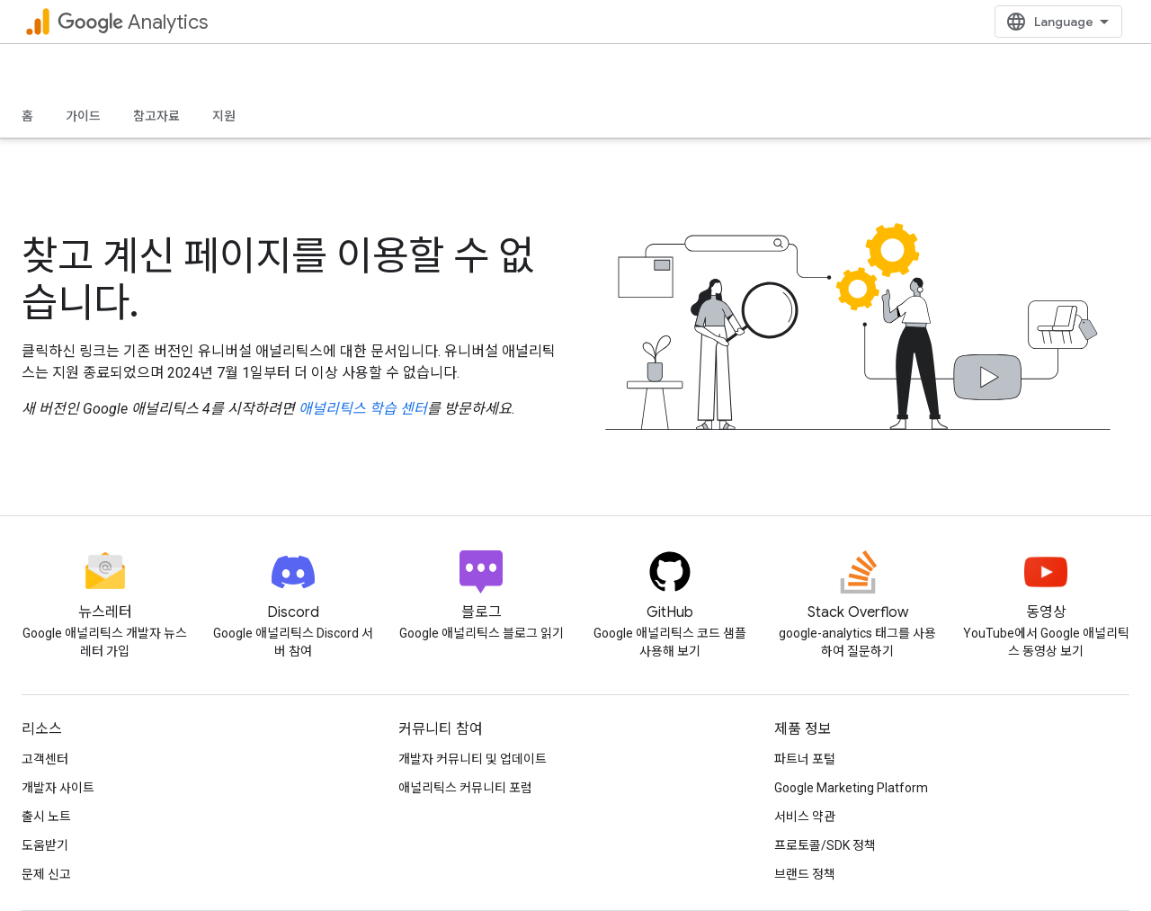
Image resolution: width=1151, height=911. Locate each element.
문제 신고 (46, 874)
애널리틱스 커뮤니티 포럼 (465, 788)
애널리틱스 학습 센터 (363, 408)
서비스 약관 (804, 816)
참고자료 (156, 116)
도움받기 (45, 845)
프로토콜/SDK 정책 (825, 845)
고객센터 (45, 759)
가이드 (83, 116)
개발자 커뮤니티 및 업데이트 (472, 759)
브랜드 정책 (804, 874)
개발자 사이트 (58, 788)
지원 (224, 116)
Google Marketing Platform (851, 788)
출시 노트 (46, 816)
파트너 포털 (804, 759)
